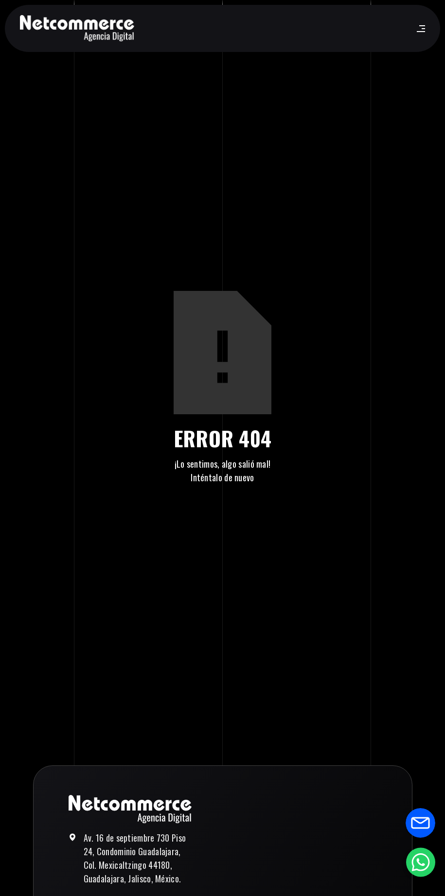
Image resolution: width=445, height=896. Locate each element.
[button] (419, 28)
